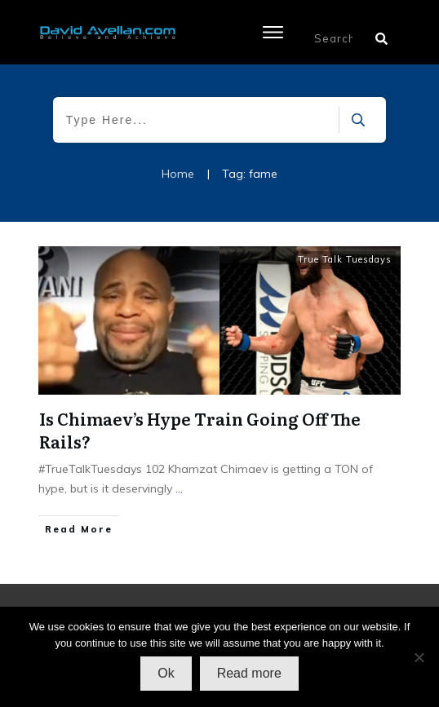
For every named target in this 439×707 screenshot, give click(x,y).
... (179, 488)
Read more (249, 673)
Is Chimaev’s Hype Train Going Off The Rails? (200, 429)
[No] (418, 657)
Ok (165, 673)
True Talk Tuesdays (345, 259)
